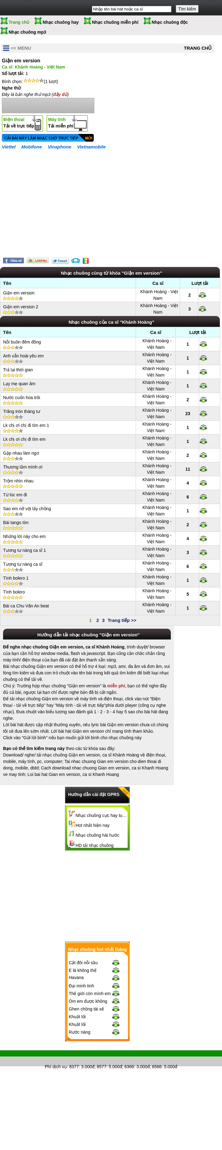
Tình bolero (14, 592)
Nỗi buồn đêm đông (22, 342)
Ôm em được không (88, 1001)
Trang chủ (19, 22)
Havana (76, 977)
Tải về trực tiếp (18, 122)
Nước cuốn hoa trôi (21, 397)
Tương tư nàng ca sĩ (22, 564)
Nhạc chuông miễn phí (115, 22)
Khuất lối (77, 1016)
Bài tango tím (16, 522)
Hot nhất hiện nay (92, 825)
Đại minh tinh (81, 985)
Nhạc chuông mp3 (27, 32)
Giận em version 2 (20, 306)
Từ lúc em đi (15, 494)
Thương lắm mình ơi (23, 467)
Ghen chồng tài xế (86, 1008)
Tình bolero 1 (16, 578)
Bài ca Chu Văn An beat (26, 605)
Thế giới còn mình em (90, 993)
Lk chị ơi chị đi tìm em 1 (26, 425)
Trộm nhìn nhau (18, 480)
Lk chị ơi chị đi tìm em (24, 439)
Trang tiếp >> (122, 620)
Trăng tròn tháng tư (21, 411)
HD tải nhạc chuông (94, 845)
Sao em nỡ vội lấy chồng (27, 508)
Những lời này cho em (24, 536)
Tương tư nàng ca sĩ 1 (24, 550)
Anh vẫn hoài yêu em (23, 355)
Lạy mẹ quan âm (19, 383)
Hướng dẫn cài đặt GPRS (93, 794)
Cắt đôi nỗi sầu (83, 962)
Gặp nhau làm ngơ (21, 453)
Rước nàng (79, 1032)
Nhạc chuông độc (170, 22)
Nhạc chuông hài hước (97, 835)
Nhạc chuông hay (61, 22)
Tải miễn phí (60, 122)
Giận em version (19, 292)
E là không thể (83, 970)
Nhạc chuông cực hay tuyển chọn (102, 815)
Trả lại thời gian (18, 369)
